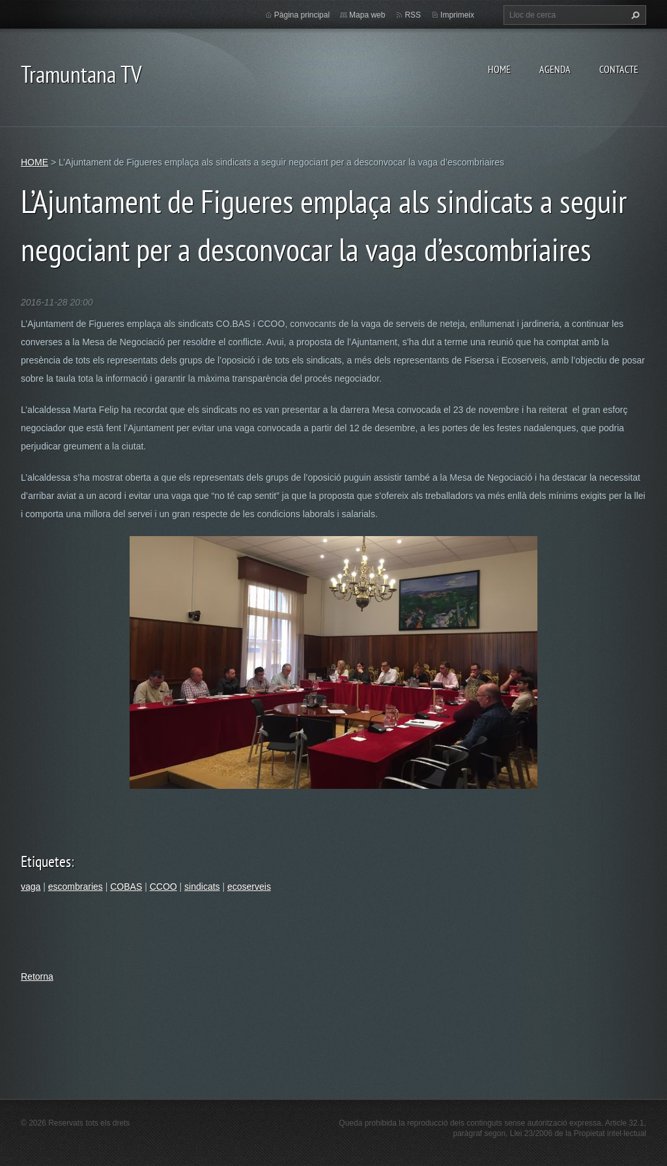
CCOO (163, 886)
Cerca (634, 15)
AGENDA (555, 69)
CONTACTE (618, 69)
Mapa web (367, 15)
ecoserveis (249, 886)
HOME (499, 69)
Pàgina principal (302, 15)
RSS (412, 15)
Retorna (37, 976)
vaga (30, 886)
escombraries (75, 886)
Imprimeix (457, 15)
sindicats (202, 886)
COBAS (126, 886)
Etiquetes (46, 861)
